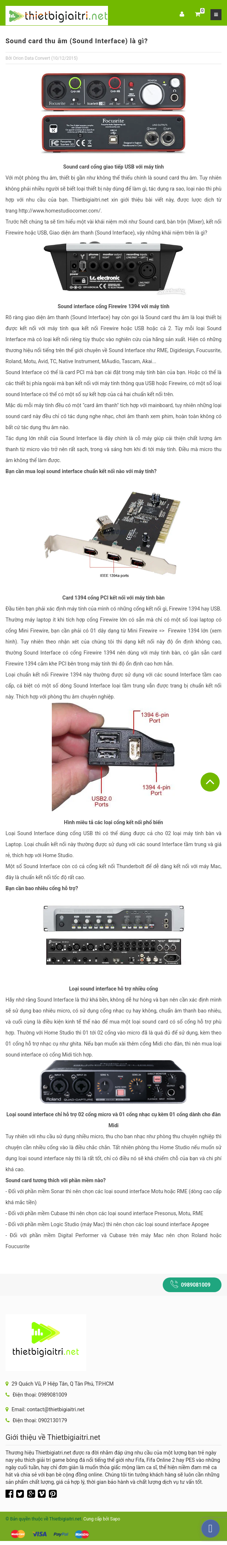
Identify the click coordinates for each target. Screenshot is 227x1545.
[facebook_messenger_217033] (210, 1528)
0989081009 (195, 1285)
